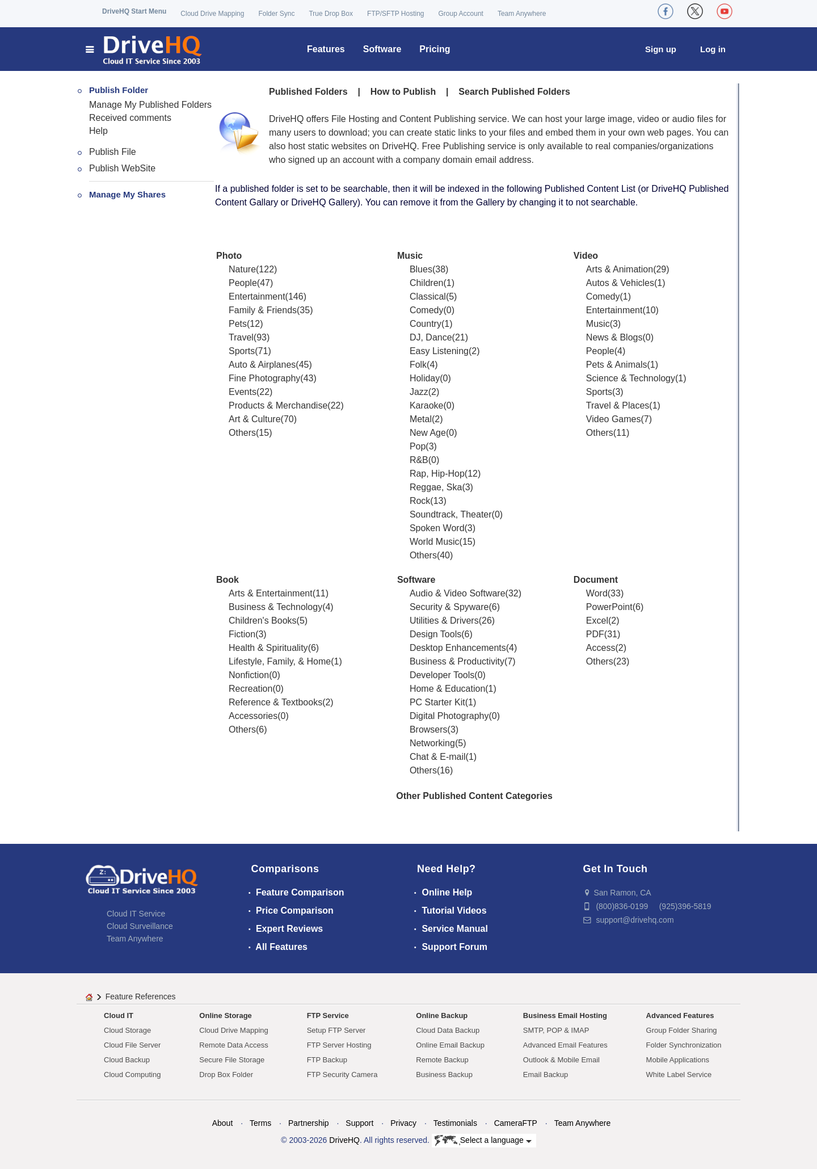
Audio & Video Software (458, 593)
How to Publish (403, 91)
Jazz (419, 392)
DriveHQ (344, 1140)
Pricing (434, 49)
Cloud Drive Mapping (212, 14)
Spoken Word (437, 528)
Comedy (427, 310)
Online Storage (225, 1015)
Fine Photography (264, 378)
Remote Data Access (233, 1045)
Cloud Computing (132, 1074)
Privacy (403, 1123)
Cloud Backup (127, 1060)
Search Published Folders (514, 91)
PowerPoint (609, 607)
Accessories (253, 716)
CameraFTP (515, 1123)
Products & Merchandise (278, 405)
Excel (597, 620)
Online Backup (442, 1015)
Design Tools (435, 634)
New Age (428, 433)
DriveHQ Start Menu (134, 11)
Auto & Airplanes (262, 364)
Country (425, 324)
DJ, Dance (431, 337)
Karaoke (427, 405)
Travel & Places (617, 405)
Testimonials (455, 1123)
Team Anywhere (522, 14)
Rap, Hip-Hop (437, 473)
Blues (421, 269)
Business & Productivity (457, 661)
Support (359, 1123)
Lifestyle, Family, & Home (280, 661)
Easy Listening (439, 351)
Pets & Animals (616, 364)
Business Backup (444, 1074)
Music (410, 255)
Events (242, 392)
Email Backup (545, 1074)
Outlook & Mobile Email (561, 1060)
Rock (420, 501)
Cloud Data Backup (447, 1030)
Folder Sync (276, 14)
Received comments (130, 118)
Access (601, 648)
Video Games (613, 419)
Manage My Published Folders (150, 105)
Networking (432, 743)
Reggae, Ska (436, 487)
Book (227, 579)
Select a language (483, 1140)
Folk (418, 364)
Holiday (425, 378)
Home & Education (447, 688)
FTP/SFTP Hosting (395, 14)
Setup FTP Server (336, 1030)
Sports (242, 351)
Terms (260, 1123)
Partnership (308, 1123)
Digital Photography (449, 716)
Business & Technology (275, 607)
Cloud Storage (127, 1030)
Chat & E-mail (438, 757)
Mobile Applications (677, 1060)
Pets (238, 324)
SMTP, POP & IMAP (556, 1030)
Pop (418, 446)
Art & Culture (255, 419)
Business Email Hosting (565, 1015)
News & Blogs (614, 337)
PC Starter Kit (437, 702)
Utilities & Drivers (444, 620)
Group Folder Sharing (681, 1030)
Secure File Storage (231, 1060)
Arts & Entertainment (271, 593)
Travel (241, 337)
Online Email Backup (450, 1045)
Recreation (250, 688)
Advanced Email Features (565, 1045)
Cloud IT (118, 1015)
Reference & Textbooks (275, 702)
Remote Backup (442, 1060)
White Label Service (679, 1074)
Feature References (141, 996)
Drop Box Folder (226, 1074)
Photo (229, 255)
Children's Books (263, 620)
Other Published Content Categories (474, 796)
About (222, 1123)
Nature (242, 269)
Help (98, 131)
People (243, 283)
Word (597, 593)
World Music (435, 541)
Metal (421, 419)
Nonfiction (249, 675)
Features (326, 49)
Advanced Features (680, 1015)
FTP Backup (327, 1060)
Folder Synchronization (684, 1045)
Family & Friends (263, 310)
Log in (713, 49)
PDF (595, 634)
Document (596, 579)
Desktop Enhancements (458, 648)
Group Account (461, 14)
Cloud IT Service (136, 913)
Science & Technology (630, 378)
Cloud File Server (132, 1045)
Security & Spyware (449, 607)
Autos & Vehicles (620, 283)
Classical (428, 296)
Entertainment (257, 296)
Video (586, 255)
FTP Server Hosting (339, 1045)
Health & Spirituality (268, 648)
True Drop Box (331, 14)
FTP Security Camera (342, 1074)
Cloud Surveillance (140, 926)
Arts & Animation (619, 269)
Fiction (242, 634)
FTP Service (328, 1015)
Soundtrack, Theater (451, 514)
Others (242, 433)
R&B (419, 460)
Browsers (429, 729)
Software (382, 49)
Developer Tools (442, 675)
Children (427, 283)
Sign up (660, 49)
